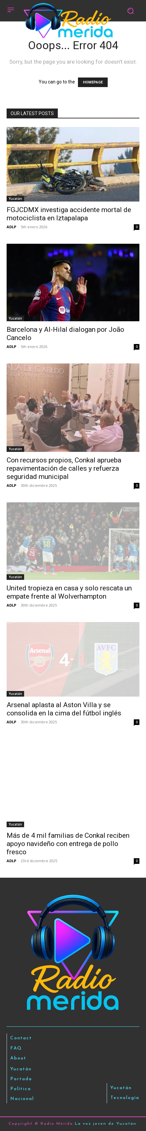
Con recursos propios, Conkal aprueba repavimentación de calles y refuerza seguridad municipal (64, 468)
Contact (21, 1038)
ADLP (11, 226)
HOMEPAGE (93, 82)
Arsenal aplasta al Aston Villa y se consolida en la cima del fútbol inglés (64, 709)
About (18, 1058)
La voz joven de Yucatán (105, 1124)
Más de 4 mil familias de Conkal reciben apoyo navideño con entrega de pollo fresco (68, 844)
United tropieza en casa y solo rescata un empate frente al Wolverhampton (69, 592)
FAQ (16, 1048)
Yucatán (15, 198)
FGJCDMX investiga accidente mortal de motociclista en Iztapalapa (69, 214)
